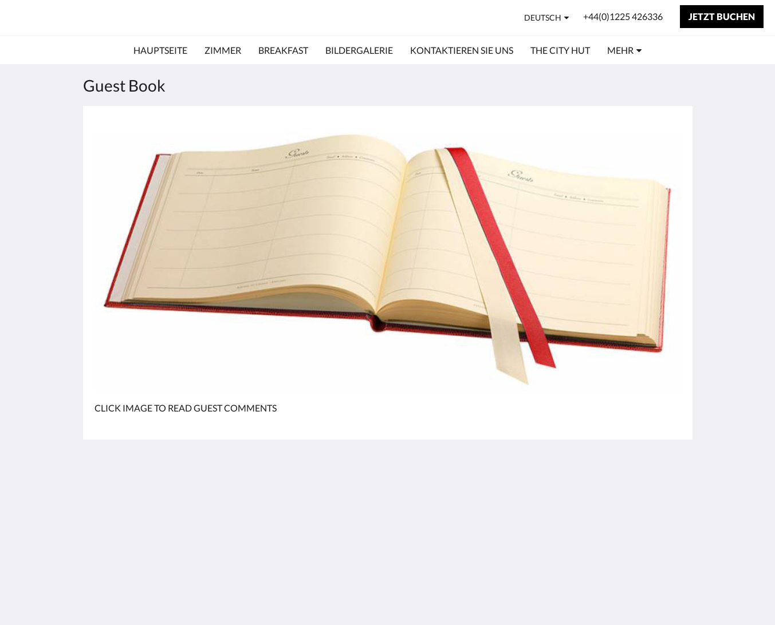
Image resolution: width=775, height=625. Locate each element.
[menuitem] (160, 50)
